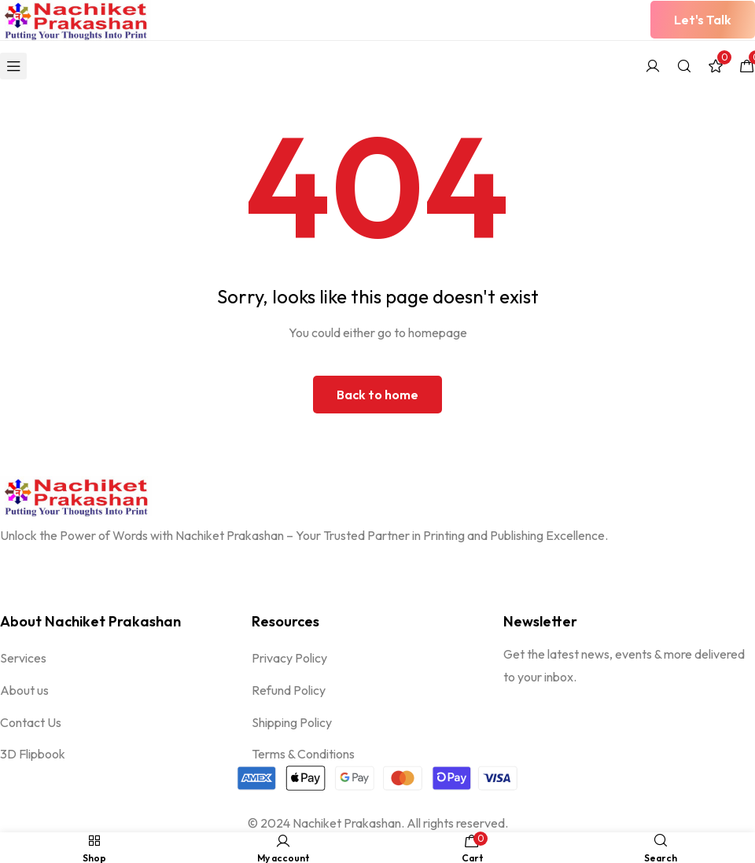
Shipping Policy (292, 722)
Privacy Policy (289, 658)
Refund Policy (289, 690)
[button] (702, 20)
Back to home (377, 394)
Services (23, 658)
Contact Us (30, 722)
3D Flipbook (32, 754)
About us (24, 690)
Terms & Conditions (303, 754)
